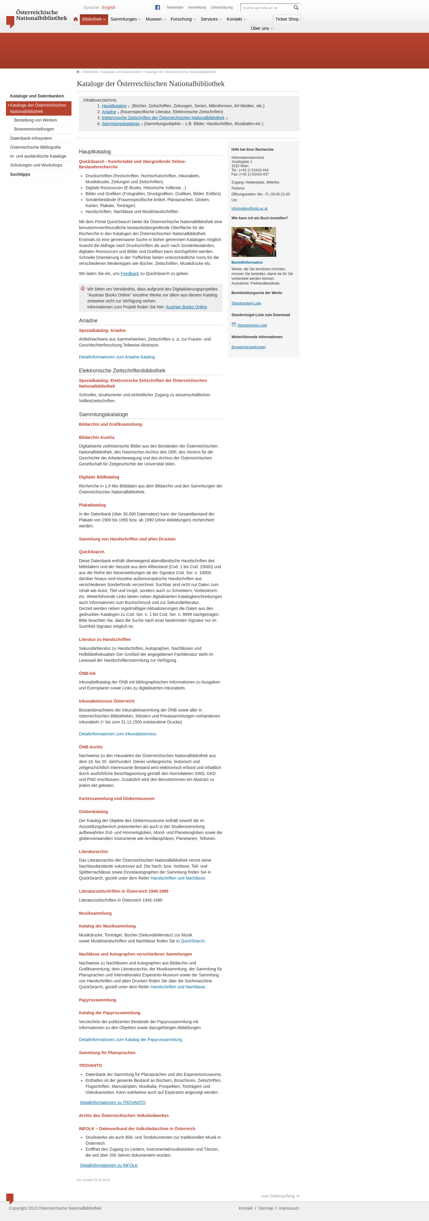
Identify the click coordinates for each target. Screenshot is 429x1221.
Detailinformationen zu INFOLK (109, 1165)
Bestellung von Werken (35, 120)
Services (211, 18)
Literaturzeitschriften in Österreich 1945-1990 (123, 891)
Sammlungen (126, 18)
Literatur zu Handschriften (105, 639)
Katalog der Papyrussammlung (109, 1012)
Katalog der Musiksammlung (107, 926)
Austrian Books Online (186, 307)
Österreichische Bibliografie (35, 147)
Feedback (130, 273)
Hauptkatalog (114, 105)
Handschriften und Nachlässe (177, 878)
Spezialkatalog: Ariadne (102, 330)
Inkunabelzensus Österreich (107, 701)
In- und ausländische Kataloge (38, 156)
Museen (156, 18)
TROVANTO (90, 1065)
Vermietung (197, 7)
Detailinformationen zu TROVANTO (112, 1102)
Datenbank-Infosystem (31, 138)
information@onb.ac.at (249, 208)
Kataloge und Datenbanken (121, 72)
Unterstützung (222, 7)
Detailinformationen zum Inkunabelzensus (117, 733)
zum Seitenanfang (280, 1196)
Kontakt (236, 18)
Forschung (183, 18)
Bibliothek (94, 18)
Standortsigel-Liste (246, 303)
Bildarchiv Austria (96, 437)
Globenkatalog (93, 811)
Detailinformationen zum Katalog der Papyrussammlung (130, 1039)
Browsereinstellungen (34, 129)
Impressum (289, 1208)
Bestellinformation (247, 262)
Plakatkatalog (92, 505)
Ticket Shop (287, 18)
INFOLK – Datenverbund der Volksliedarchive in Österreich (137, 1128)
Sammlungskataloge (121, 123)
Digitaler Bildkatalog (99, 477)
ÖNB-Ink (87, 673)
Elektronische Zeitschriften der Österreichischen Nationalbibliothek (163, 117)
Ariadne (109, 111)
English (109, 7)
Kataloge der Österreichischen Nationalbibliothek (36, 108)
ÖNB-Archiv (90, 747)
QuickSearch (92, 551)
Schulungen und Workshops (36, 165)
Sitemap (265, 1208)
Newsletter (175, 7)
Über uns (262, 28)
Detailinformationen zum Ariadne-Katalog (117, 357)
